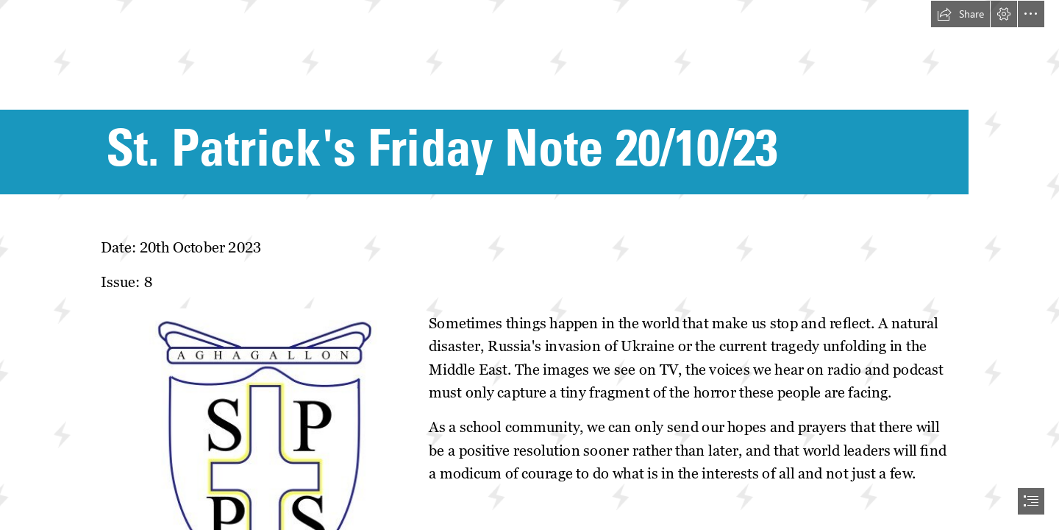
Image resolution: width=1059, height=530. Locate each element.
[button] (960, 14)
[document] (529, 265)
